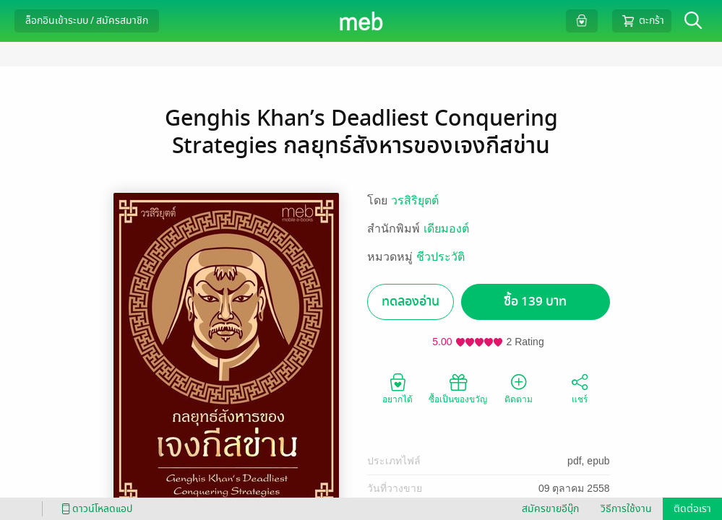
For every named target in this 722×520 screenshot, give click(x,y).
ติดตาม (518, 387)
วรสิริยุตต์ (415, 200)
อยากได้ (397, 387)
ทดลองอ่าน (410, 301)
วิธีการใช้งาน (626, 508)
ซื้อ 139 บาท (535, 301)
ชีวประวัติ (440, 257)
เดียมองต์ (446, 228)
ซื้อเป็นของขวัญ (458, 387)
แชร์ (579, 387)
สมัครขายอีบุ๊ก (550, 508)
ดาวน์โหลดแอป (94, 508)
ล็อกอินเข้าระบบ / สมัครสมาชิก (86, 20)
